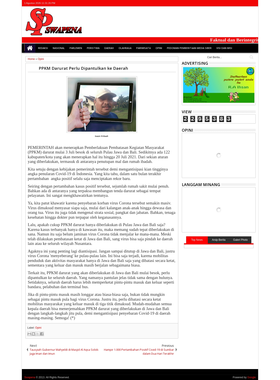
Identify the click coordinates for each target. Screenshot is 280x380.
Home (29, 48)
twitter (230, 3)
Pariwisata (143, 48)
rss (247, 3)
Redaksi (43, 48)
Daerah (109, 48)
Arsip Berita (219, 239)
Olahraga (125, 48)
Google (251, 377)
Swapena (29, 377)
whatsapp (253, 3)
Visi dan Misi (224, 48)
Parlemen (76, 48)
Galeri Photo (240, 239)
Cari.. (251, 57)
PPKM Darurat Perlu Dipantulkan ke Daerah (83, 68)
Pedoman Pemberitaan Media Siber (189, 48)
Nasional (59, 48)
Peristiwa (93, 48)
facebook (236, 3)
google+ (241, 3)
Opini (159, 48)
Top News (197, 239)
